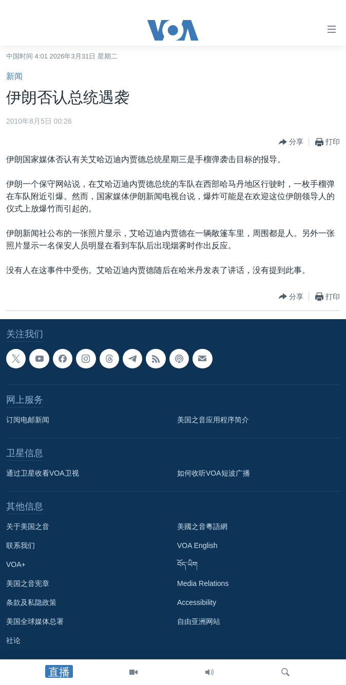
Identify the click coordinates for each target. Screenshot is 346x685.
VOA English (197, 545)
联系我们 (20, 545)
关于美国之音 (27, 526)
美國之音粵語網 (202, 526)
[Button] (291, 142)
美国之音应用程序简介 (213, 420)
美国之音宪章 (27, 583)
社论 (13, 640)
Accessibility (196, 602)
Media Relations (202, 583)
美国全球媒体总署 (35, 621)
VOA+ (16, 564)
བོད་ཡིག (187, 564)
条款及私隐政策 (31, 602)
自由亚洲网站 (198, 621)
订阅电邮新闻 (27, 420)
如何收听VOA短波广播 (213, 473)
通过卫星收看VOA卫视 (42, 473)
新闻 (14, 76)
